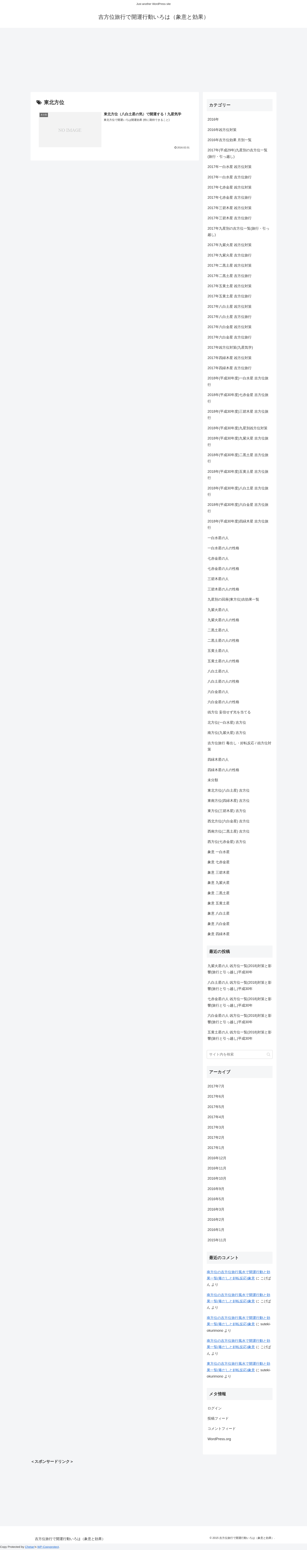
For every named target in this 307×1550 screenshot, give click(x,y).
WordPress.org (219, 1439)
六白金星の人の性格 (223, 702)
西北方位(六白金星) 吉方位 (229, 821)
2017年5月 (216, 1107)
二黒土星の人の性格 (223, 640)
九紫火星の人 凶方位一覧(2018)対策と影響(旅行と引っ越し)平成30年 (240, 969)
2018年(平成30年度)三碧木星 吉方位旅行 (238, 415)
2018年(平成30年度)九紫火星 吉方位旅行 (238, 441)
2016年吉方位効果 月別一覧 (230, 140)
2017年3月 (216, 1127)
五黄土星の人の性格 (223, 661)
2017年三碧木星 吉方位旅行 (230, 218)
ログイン (215, 1408)
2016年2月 (216, 1220)
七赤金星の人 (218, 558)
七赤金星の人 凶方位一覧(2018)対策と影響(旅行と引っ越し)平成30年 (240, 1002)
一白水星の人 (218, 538)
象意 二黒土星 (219, 893)
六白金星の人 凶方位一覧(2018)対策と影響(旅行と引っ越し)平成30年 (240, 1019)
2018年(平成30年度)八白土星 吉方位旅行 (238, 491)
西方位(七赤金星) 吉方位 (227, 842)
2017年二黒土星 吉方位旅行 (230, 276)
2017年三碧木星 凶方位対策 (230, 208)
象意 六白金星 (219, 924)
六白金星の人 (218, 692)
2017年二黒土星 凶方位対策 (230, 265)
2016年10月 (217, 1178)
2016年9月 (216, 1189)
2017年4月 (216, 1117)
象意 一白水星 (219, 852)
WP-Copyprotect (48, 1546)
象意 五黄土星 (219, 903)
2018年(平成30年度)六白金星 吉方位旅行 (238, 508)
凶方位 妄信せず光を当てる (229, 712)
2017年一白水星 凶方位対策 (230, 167)
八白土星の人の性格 (223, 681)
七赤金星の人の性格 (223, 569)
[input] (240, 1054)
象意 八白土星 (219, 913)
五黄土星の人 (218, 651)
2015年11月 (217, 1240)
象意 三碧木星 (219, 872)
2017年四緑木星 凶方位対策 (230, 358)
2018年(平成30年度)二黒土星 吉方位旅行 (238, 458)
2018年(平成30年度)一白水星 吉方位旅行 (238, 381)
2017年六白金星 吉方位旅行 (230, 337)
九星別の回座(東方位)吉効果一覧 (233, 599)
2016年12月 (217, 1158)
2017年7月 (216, 1086)
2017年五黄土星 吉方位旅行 (230, 296)
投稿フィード (218, 1418)
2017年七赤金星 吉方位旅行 (230, 197)
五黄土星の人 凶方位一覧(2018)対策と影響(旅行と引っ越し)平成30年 (240, 1035)
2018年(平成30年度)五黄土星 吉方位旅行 (238, 475)
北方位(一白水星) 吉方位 (227, 722)
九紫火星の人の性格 (223, 620)
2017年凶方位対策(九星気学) (230, 347)
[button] (268, 1054)
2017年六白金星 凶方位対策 (230, 327)
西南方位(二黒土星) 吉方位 (229, 831)
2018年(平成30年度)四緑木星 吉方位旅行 (238, 524)
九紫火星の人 (218, 610)
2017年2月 (216, 1137)
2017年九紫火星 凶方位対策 (230, 245)
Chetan (29, 1546)
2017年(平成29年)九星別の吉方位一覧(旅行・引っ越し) (237, 153)
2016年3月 (216, 1209)
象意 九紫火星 (219, 883)
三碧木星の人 (218, 579)
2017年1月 (216, 1148)
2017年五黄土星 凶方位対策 (230, 286)
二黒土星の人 (218, 630)
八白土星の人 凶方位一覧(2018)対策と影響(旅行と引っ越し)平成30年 (240, 986)
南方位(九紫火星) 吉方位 (227, 733)
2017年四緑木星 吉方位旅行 (230, 368)
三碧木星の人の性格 (223, 589)
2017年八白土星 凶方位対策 (230, 307)
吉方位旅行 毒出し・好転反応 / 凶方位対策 (239, 746)
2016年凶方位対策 (222, 130)
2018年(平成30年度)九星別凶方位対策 (237, 428)
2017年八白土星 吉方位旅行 (230, 317)
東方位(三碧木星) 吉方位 (227, 811)
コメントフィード (222, 1429)
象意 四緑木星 (219, 934)
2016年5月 (216, 1199)
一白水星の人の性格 (223, 548)
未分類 (213, 780)
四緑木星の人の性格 (223, 770)
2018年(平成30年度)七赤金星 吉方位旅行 (238, 398)
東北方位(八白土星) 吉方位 (229, 790)
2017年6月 (216, 1096)
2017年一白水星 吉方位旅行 (230, 177)
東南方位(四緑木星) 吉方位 (229, 801)
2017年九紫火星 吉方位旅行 (230, 255)
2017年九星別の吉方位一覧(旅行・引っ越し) (238, 231)
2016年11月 (217, 1168)
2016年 (213, 119)
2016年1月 (216, 1230)
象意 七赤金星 (219, 862)
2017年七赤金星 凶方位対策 (230, 187)
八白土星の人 (218, 671)
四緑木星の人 (218, 759)
